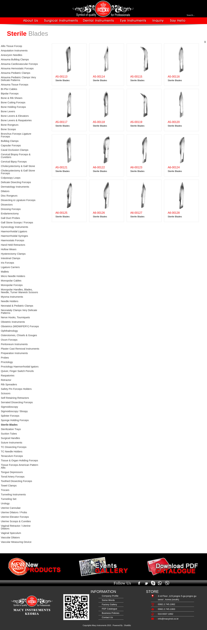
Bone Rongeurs (9, 124)
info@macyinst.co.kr (168, 618)
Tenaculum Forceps (12, 456)
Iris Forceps (7, 262)
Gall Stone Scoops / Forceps (17, 222)
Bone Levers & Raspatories (16, 120)
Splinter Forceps (10, 415)
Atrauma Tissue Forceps (14, 84)
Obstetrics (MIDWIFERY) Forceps (20, 326)
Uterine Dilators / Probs (14, 512)
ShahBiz (127, 625)
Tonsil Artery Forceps (12, 476)
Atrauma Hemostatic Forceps (17, 68)
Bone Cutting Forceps (13, 102)
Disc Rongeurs (9, 195)
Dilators (5, 191)
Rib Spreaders (9, 384)
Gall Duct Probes (10, 218)
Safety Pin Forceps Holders (16, 389)
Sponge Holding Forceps (15, 420)
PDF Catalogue (109, 608)
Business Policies (110, 613)
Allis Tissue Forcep (11, 46)
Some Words (108, 600)
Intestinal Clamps (10, 258)
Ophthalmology (9, 330)
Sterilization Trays (11, 429)
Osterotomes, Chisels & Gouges (19, 335)
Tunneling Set (8, 499)
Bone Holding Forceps (13, 107)
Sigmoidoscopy (9, 406)
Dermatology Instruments (15, 186)
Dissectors (7, 204)
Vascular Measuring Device (16, 542)
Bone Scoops (8, 129)
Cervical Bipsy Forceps (14, 161)
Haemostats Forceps (12, 240)
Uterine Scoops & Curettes (16, 521)
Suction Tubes (9, 433)
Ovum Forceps (9, 339)
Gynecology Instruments (14, 227)
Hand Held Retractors (13, 244)
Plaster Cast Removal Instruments (20, 348)
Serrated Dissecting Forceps (17, 402)
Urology (5, 503)
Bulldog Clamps (10, 141)
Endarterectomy (10, 213)
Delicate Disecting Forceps (16, 182)
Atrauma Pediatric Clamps (15, 73)
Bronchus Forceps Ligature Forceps (16, 135)
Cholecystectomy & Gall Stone (18, 166)
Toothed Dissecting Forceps (16, 481)
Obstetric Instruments (13, 322)
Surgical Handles (10, 438)
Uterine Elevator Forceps (15, 516)
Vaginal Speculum (11, 533)
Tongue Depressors (12, 472)
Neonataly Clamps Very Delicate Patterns (19, 311)
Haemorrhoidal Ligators (14, 231)
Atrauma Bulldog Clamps (15, 59)
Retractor (6, 380)
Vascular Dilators (10, 537)
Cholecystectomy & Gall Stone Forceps (18, 172)
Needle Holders (9, 301)
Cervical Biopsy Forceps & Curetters (16, 156)
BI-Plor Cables (9, 89)
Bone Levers (8, 111)
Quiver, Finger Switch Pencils (17, 371)
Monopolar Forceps (12, 285)
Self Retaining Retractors (15, 398)
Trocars (5, 490)
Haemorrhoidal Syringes (14, 236)
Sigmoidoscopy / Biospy (14, 411)
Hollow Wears (8, 249)
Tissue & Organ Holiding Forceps (19, 460)
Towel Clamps (9, 485)
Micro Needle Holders (13, 276)
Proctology (7, 362)
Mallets (5, 271)
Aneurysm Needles (11, 55)
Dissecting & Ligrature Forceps (18, 200)
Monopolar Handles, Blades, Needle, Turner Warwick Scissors (19, 291)
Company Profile (109, 596)
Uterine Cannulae (11, 508)
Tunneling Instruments (13, 494)
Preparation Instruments (14, 353)
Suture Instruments (11, 442)
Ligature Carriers (10, 267)
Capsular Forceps (11, 145)
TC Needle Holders (11, 451)
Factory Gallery (109, 604)
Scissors (5, 393)
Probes (5, 357)
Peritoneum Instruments (14, 344)
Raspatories (7, 375)
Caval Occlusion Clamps (14, 150)
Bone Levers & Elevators (15, 116)
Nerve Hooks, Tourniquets (15, 317)
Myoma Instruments (12, 296)
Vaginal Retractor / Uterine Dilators (16, 527)
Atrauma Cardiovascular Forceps (19, 64)
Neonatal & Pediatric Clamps (17, 305)
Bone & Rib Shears (11, 98)
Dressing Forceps (11, 209)
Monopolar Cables (11, 280)
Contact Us (107, 617)
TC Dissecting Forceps (13, 447)
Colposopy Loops (10, 177)
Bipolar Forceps (10, 93)
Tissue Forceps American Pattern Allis (19, 466)
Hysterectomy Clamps (13, 253)
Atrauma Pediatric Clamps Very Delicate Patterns (18, 79)
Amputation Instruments (14, 50)
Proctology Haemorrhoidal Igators (19, 366)
